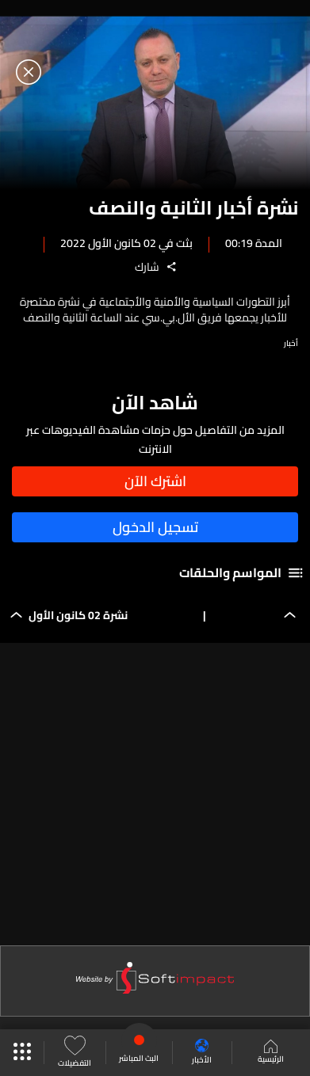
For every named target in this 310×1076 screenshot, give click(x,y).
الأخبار (202, 1052)
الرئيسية (271, 1053)
